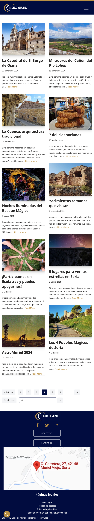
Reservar (47, 433)
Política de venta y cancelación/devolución (47, 513)
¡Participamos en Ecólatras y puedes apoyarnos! (18, 281)
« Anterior (8, 392)
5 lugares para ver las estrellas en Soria (68, 274)
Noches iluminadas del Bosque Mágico (22, 208)
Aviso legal (47, 502)
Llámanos (46, 443)
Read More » (25, 87)
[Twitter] (47, 425)
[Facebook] (37, 425)
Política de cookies (47, 506)
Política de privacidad (47, 509)
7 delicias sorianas (65, 134)
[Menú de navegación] (86, 8)
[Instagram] (56, 425)
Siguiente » (9, 400)
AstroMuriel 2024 (17, 352)
